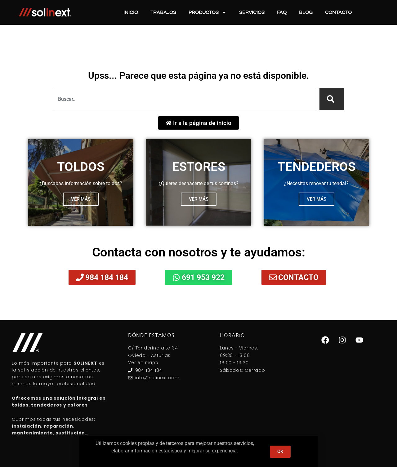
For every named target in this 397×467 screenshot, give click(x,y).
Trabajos (163, 12)
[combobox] (185, 99)
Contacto (338, 12)
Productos (208, 12)
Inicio (130, 12)
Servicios (252, 12)
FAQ (282, 12)
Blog (306, 12)
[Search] (331, 99)
